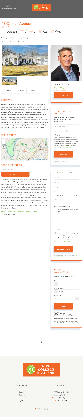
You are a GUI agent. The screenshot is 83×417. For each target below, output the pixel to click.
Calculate (64, 306)
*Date (55, 192)
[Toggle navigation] (78, 7)
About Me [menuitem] (21, 395)
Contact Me (63, 95)
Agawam (28, 207)
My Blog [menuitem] (21, 401)
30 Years (64, 276)
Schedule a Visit (72, 172)
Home (3, 207)
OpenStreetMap (39, 159)
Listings (9, 207)
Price (55, 281)
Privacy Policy (67, 147)
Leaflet (32, 159)
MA (15, 207)
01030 (35, 207)
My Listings (57, 90)
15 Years (72, 276)
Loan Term (57, 276)
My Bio (75, 92)
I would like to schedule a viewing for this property (66, 217)
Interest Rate (57, 295)
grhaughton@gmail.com (9, 8)
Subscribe (63, 154)
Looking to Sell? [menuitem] (21, 398)
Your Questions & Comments (62, 207)
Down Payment (58, 288)
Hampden (21, 207)
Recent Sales (64, 90)
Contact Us (60, 172)
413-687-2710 (6, 6)
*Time (55, 199)
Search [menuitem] (21, 392)
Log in (39, 409)
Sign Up (45, 409)
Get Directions (40, 169)
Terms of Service (61, 256)
